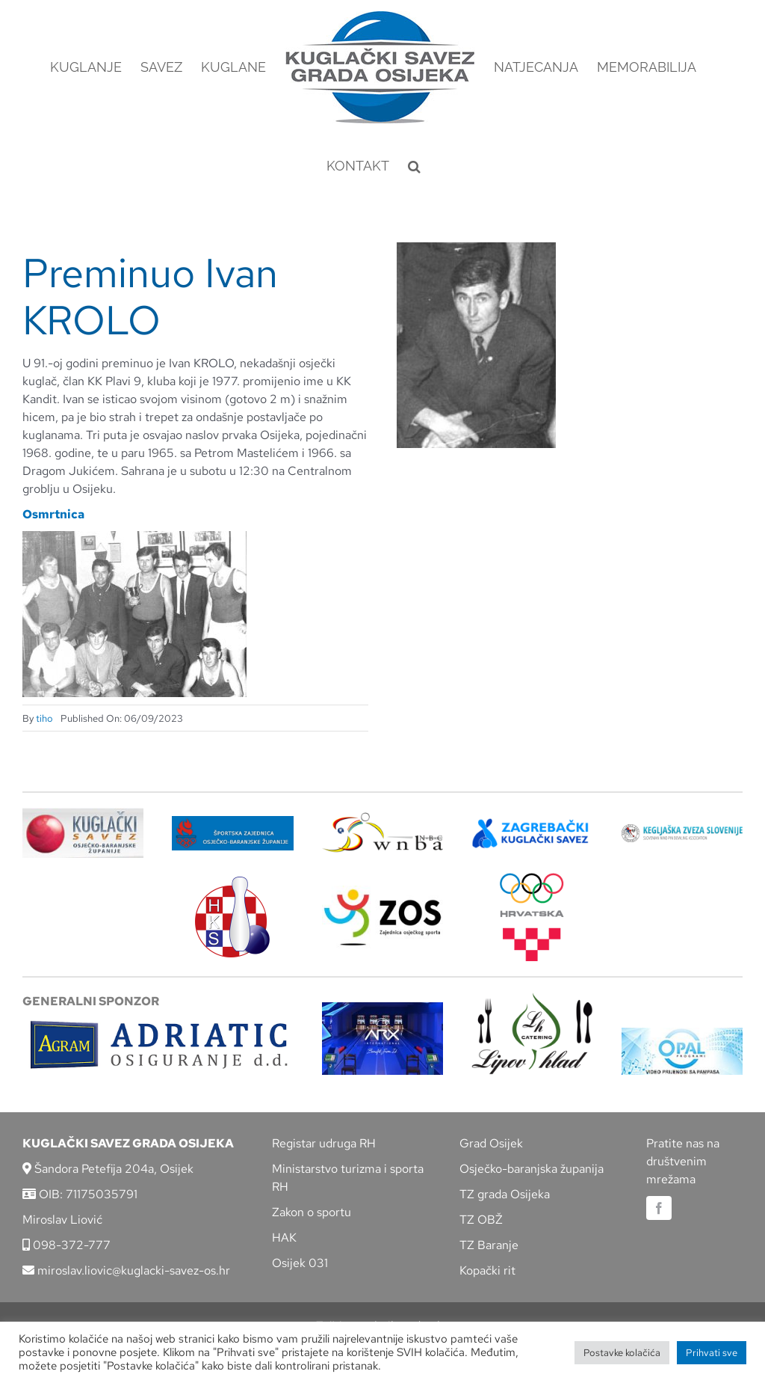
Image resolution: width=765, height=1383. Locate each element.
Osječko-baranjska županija (531, 1169)
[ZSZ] (232, 822)
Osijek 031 (300, 1263)
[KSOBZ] (82, 813)
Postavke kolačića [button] (621, 1352)
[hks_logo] (232, 882)
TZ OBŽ (481, 1219)
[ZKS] (531, 823)
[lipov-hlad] (531, 998)
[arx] (382, 1008)
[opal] (682, 1033)
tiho (44, 718)
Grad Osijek (491, 1143)
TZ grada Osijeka (504, 1194)
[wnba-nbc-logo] (382, 818)
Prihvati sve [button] (711, 1352)
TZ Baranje (488, 1245)
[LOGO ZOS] (382, 891)
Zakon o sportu (311, 1212)
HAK (284, 1237)
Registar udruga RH (324, 1143)
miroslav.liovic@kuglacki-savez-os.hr (126, 1270)
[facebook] (659, 1208)
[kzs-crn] (682, 830)
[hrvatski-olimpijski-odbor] (532, 878)
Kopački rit (487, 1270)
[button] (414, 166)
